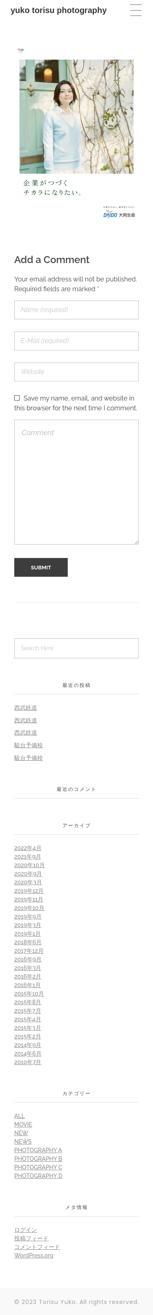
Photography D (38, 1176)
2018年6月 (28, 942)
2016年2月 (27, 976)
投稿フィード (31, 1238)
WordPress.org (33, 1255)
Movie (23, 1124)
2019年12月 (29, 891)
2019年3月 (27, 925)
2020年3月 (28, 882)
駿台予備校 (28, 745)
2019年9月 (28, 916)
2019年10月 (29, 908)
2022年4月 (28, 848)
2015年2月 (27, 1036)
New (21, 1133)
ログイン (25, 1229)
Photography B (38, 1159)
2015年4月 (27, 1019)
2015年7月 (27, 1010)
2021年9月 (27, 856)
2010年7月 (27, 1062)
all (19, 1116)
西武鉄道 (25, 707)
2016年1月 (27, 985)
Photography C (38, 1167)
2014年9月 (27, 1045)
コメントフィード (37, 1247)
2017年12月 (29, 951)
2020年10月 (29, 865)
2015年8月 (27, 1002)
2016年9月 (28, 959)
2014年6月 (28, 1053)
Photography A (38, 1150)
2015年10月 (29, 993)
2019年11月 (28, 899)
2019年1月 (27, 933)
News (22, 1141)
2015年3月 (27, 1028)
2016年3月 (27, 968)
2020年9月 (28, 873)
